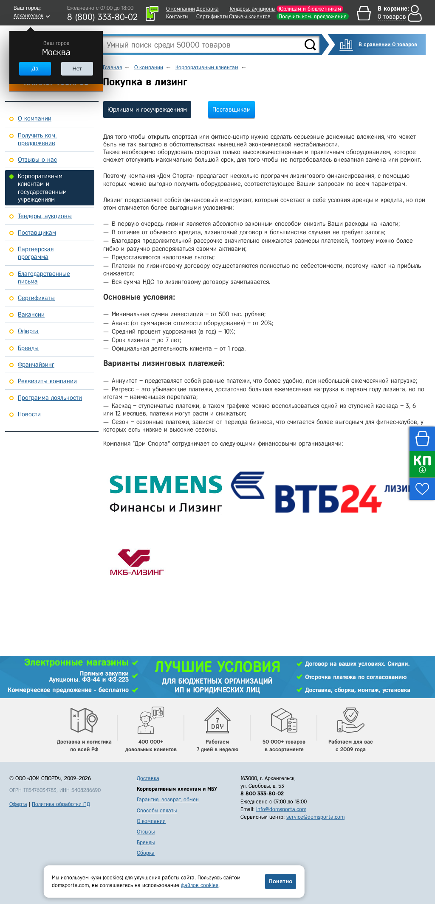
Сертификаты (212, 16)
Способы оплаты (157, 810)
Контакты (177, 16)
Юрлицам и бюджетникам (310, 8)
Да (34, 68)
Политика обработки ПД (61, 804)
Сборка (146, 853)
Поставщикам (231, 109)
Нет (77, 68)
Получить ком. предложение (313, 16)
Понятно (280, 881)
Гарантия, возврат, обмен (168, 799)
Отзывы (146, 831)
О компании (180, 8)
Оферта (18, 804)
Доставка (207, 8)
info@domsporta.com (281, 809)
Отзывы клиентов (250, 16)
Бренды (146, 842)
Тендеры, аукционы (252, 8)
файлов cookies (199, 885)
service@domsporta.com (315, 817)
